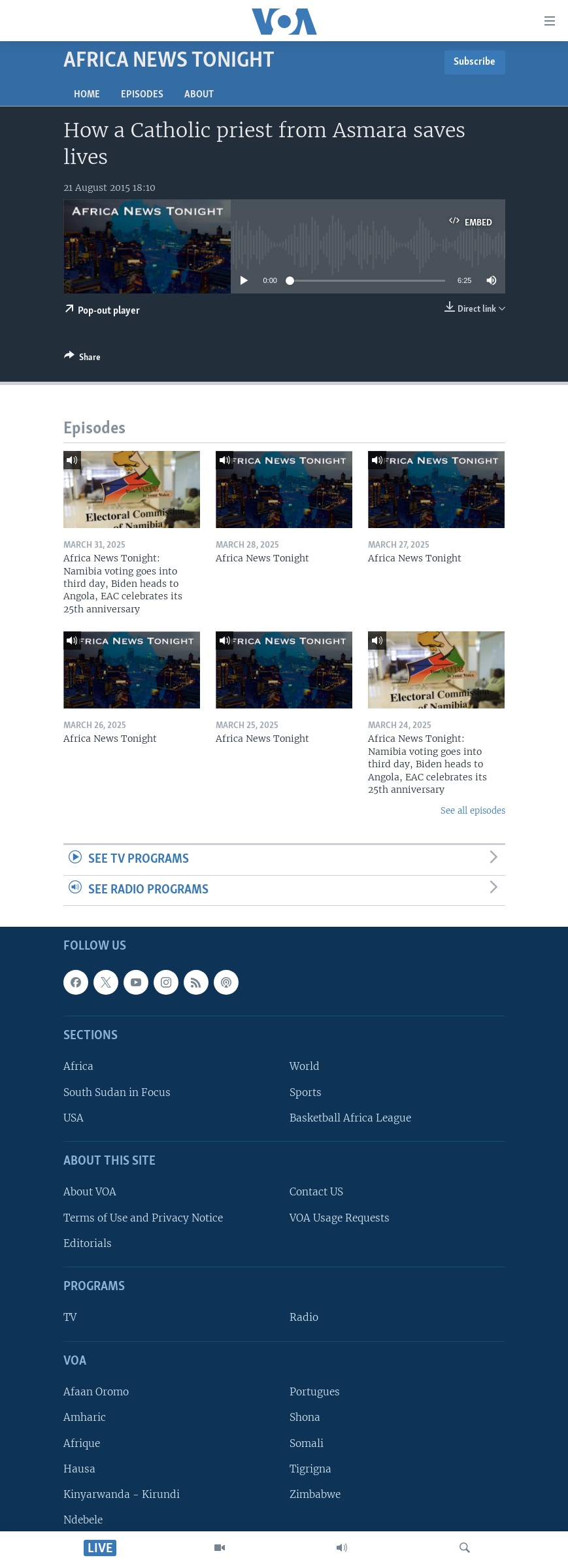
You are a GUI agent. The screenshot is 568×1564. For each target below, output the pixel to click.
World (305, 1067)
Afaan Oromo (96, 1392)
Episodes (142, 95)
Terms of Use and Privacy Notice (143, 1218)
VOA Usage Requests (340, 1218)
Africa (78, 1067)
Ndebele (83, 1520)
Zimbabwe (315, 1494)
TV (69, 1318)
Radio (304, 1318)
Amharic (84, 1418)
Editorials (87, 1243)
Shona (305, 1418)
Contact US (316, 1192)
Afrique (81, 1443)
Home (87, 95)
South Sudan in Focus (117, 1092)
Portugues (315, 1392)
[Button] (82, 359)
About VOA (89, 1192)
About (199, 95)
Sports (306, 1092)
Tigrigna (310, 1469)
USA (73, 1118)
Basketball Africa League (350, 1118)
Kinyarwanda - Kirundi (121, 1494)
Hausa (79, 1469)
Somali (307, 1443)
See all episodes (473, 810)
